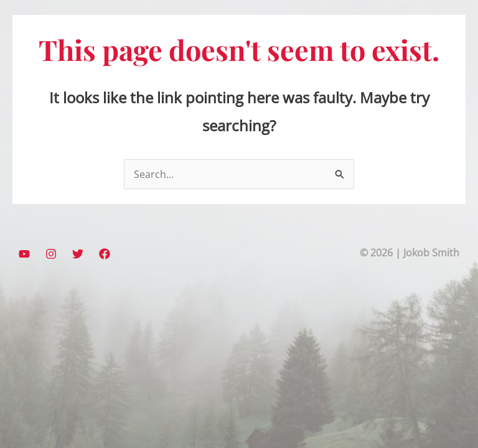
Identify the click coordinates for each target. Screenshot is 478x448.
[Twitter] (77, 253)
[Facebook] (104, 253)
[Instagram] (51, 253)
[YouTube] (24, 253)
